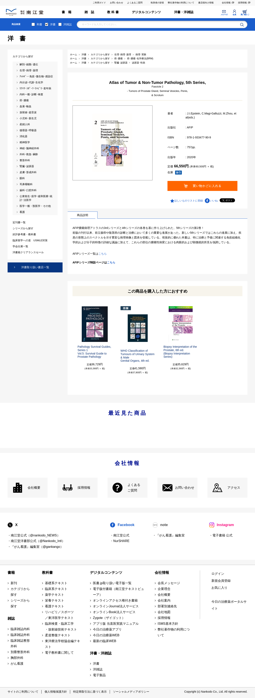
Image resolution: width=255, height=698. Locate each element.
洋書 (53, 24)
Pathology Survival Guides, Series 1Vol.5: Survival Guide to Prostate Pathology (94, 351)
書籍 (11, 573)
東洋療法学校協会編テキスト (62, 643)
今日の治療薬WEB (106, 635)
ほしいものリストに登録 (188, 200)
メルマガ (224, 15)
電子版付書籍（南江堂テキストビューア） (118, 591)
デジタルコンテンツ (146, 12)
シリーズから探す (20, 603)
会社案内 (164, 600)
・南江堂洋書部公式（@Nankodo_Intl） (36, 541)
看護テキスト (54, 606)
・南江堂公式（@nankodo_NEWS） (34, 535)
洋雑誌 (67, 24)
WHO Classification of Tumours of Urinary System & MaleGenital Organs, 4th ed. (137, 355)
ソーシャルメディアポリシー (131, 691)
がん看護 (17, 663)
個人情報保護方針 (56, 691)
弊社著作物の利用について (181, 2)
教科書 (47, 573)
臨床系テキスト (56, 589)
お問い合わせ (116, 2)
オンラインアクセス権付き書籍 (115, 600)
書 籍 (67, 12)
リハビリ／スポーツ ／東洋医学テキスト (59, 615)
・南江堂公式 (119, 535)
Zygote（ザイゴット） (109, 618)
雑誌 (11, 619)
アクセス (233, 487)
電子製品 (99, 675)
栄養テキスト (54, 600)
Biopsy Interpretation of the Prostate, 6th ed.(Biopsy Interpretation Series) (180, 351)
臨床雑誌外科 (20, 634)
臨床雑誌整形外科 (20, 643)
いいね (214, 200)
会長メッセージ (169, 583)
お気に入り (219, 587)
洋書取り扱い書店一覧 (35, 267)
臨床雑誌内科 (20, 629)
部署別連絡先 (167, 606)
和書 (39, 24)
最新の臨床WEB (104, 641)
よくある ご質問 (133, 487)
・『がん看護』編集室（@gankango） (35, 546)
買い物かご (245, 15)
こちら (102, 253)
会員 (234, 15)
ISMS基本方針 (168, 623)
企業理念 (164, 589)
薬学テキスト (54, 594)
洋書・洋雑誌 (183, 12)
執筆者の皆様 (157, 2)
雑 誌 (89, 12)
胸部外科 (17, 657)
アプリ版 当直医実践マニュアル (115, 623)
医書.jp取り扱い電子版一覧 (112, 583)
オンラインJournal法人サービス (115, 606)
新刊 (14, 583)
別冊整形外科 (20, 652)
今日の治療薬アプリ (107, 629)
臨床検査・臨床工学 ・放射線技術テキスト (61, 626)
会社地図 (164, 612)
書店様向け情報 (206, 2)
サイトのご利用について (23, 691)
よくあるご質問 (134, 2)
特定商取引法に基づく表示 (90, 691)
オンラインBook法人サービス (114, 612)
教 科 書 (113, 12)
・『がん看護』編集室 (169, 535)
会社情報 (226, 2)
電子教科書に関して (59, 652)
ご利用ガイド (99, 2)
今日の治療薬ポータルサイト (229, 605)
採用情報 (242, 2)
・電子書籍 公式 (220, 535)
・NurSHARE (119, 541)
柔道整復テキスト (58, 635)
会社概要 (34, 487)
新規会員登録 (221, 580)
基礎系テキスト (56, 583)
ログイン (217, 573)
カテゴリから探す (20, 591)
